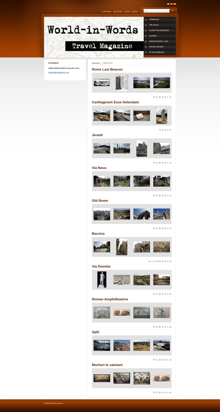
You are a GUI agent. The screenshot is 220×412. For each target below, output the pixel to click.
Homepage (96, 63)
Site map (119, 11)
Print (135, 11)
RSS (128, 11)
